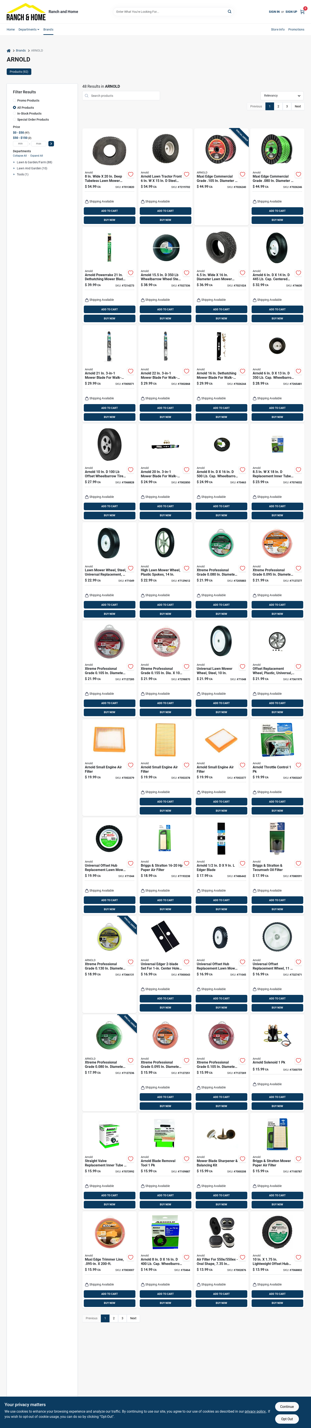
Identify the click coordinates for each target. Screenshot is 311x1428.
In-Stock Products (29, 113)
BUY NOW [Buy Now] (109, 220)
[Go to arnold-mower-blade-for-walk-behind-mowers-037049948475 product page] (109, 373)
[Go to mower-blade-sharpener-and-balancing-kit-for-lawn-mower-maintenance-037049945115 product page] (221, 1161)
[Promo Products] (14, 100)
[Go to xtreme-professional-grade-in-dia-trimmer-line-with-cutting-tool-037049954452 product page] (165, 669)
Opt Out (287, 1419)
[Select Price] (51, 143)
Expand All (36, 155)
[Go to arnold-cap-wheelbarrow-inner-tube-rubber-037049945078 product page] (165, 1259)
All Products (25, 108)
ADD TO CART (109, 210)
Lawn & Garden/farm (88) (34, 162)
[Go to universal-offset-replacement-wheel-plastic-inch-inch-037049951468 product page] (277, 669)
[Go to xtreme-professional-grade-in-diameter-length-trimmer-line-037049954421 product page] (277, 570)
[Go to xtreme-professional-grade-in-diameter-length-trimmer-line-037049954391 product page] (165, 1063)
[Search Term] (173, 11)
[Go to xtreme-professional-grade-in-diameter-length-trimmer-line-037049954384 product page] (109, 1063)
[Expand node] (14, 162)
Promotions (296, 29)
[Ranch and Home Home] (26, 11)
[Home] (9, 50)
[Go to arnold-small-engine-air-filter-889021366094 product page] (221, 767)
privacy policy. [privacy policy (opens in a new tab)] (255, 1411)
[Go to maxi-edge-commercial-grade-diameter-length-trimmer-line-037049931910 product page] (277, 176)
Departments (27, 29)
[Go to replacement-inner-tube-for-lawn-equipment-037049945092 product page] (277, 472)
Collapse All (20, 155)
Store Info (278, 29)
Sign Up (291, 11)
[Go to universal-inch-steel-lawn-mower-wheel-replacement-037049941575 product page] (221, 669)
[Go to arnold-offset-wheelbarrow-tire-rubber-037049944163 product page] (109, 472)
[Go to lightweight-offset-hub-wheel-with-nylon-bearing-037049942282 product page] (277, 1259)
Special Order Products (33, 119)
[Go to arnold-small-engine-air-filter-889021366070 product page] (109, 767)
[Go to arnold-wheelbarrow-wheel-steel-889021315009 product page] (165, 275)
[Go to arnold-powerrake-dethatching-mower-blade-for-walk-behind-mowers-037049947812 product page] (109, 275)
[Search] (230, 11)
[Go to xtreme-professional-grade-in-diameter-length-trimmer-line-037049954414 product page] (221, 570)
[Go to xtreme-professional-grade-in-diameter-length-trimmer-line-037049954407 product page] (221, 1063)
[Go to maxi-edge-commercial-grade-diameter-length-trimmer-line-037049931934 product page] (221, 176)
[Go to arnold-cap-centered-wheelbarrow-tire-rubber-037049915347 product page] (277, 275)
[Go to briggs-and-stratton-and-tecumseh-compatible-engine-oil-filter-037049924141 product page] (277, 866)
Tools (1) (23, 174)
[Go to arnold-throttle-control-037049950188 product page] (277, 767)
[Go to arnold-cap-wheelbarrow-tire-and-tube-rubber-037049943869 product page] (221, 472)
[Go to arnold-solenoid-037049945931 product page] (277, 1063)
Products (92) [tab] (19, 71)
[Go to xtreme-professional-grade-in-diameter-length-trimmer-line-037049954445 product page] (109, 964)
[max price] (38, 143)
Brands (48, 29)
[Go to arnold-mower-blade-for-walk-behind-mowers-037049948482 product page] (165, 373)
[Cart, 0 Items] (302, 11)
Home (11, 29)
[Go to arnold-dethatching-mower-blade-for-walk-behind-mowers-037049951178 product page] (221, 373)
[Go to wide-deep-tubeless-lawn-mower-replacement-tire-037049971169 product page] (109, 176)
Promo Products (28, 100)
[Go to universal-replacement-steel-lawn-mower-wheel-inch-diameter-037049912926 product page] (109, 570)
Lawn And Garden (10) (32, 168)
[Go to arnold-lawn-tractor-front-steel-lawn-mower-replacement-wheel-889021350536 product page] (165, 176)
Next (298, 106)
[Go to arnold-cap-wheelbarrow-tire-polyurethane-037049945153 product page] (277, 373)
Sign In (274, 11)
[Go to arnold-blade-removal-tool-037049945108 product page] (165, 1161)
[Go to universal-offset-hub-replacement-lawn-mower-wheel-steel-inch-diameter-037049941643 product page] (221, 964)
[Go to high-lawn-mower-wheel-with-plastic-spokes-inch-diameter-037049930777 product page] (165, 570)
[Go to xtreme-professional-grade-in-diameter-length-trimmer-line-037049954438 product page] (109, 669)
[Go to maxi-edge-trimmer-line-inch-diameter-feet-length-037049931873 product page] (109, 1259)
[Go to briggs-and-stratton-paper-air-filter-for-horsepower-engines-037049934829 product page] (165, 866)
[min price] (20, 143)
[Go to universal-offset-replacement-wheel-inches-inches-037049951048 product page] (277, 964)
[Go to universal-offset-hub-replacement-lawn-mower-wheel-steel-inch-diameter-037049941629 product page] (109, 866)
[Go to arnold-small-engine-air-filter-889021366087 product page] (165, 767)
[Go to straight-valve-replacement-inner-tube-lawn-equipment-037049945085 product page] (109, 1161)
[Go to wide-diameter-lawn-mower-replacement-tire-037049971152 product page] (221, 275)
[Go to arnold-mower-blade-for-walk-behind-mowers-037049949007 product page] (165, 472)
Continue (287, 1407)
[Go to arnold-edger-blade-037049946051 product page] (221, 866)
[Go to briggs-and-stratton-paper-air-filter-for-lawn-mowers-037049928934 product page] (277, 1161)
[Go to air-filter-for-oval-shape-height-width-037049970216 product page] (221, 1259)
